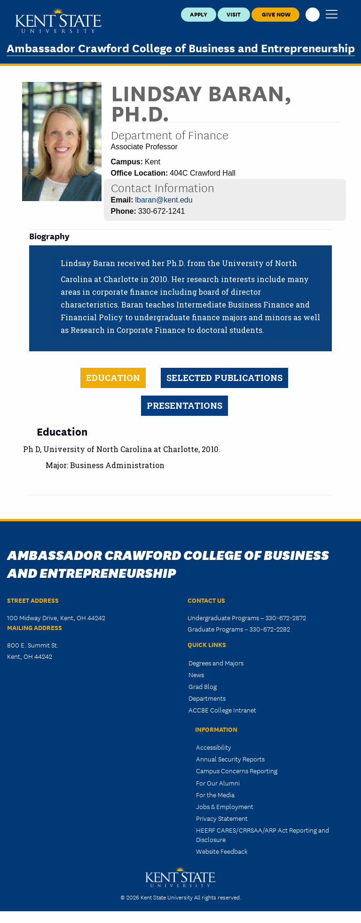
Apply (198, 14)
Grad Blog (202, 686)
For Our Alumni (218, 782)
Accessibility (213, 747)
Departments (207, 698)
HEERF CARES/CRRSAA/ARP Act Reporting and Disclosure (262, 834)
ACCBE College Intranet (222, 709)
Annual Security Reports (230, 758)
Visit (234, 14)
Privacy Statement (222, 818)
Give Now (275, 14)
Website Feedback (222, 851)
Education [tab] (113, 377)
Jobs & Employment (224, 806)
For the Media (215, 794)
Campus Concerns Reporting (236, 770)
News (196, 674)
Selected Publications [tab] (224, 377)
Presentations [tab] (184, 405)
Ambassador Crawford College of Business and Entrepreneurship (181, 47)
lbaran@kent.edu (164, 200)
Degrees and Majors (215, 662)
